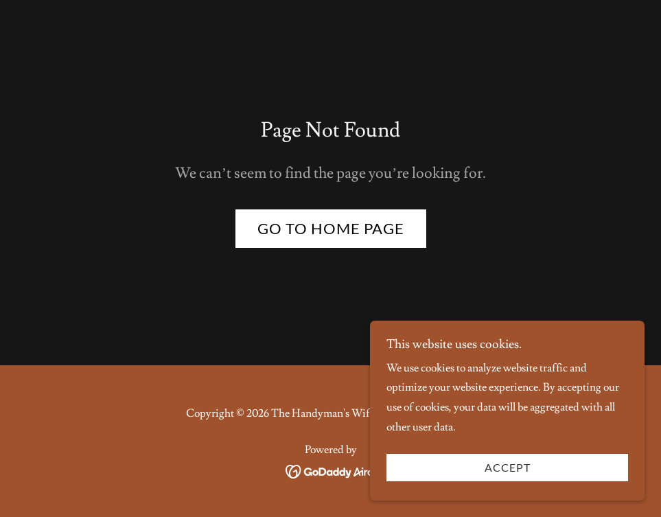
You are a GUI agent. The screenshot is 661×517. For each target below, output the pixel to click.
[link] (330, 469)
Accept (508, 496)
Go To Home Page (330, 228)
